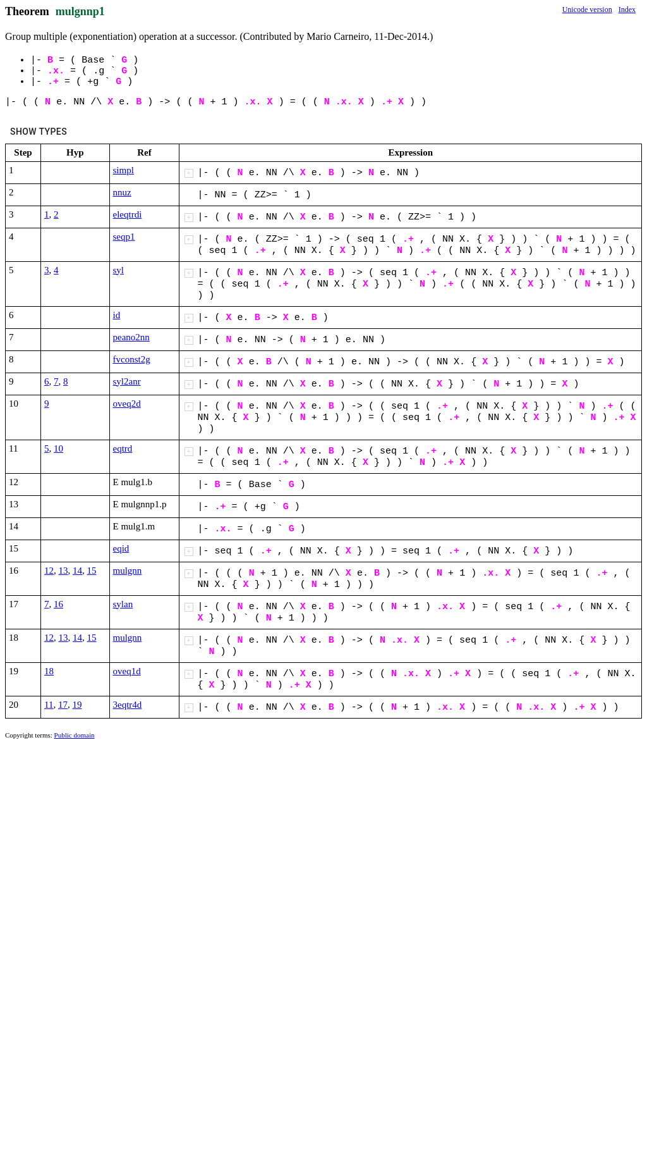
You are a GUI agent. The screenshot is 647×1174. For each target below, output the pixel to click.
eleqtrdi (127, 214)
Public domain (74, 735)
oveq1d (127, 671)
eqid (121, 548)
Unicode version (587, 9)
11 (48, 705)
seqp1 (124, 237)
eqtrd (123, 448)
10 (58, 448)
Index (627, 9)
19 (77, 705)
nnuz (122, 192)
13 (63, 570)
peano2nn (131, 337)
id (117, 315)
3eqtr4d (127, 705)
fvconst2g (131, 359)
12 (49, 570)
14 (77, 570)
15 (92, 570)
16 (58, 604)
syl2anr (127, 381)
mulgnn (127, 570)
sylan (123, 604)
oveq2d (127, 404)
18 (49, 671)
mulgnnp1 (80, 11)
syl (118, 270)
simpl (123, 170)
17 (63, 705)
